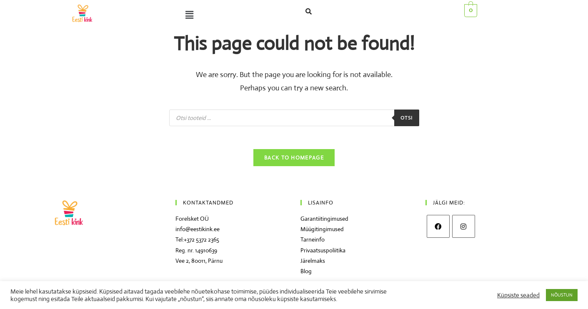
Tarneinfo (312, 242)
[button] (187, 15)
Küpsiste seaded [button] (518, 295)
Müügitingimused (322, 231)
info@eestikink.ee (197, 231)
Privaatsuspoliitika (322, 252)
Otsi (406, 118)
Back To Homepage (294, 160)
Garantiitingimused (324, 221)
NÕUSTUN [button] (562, 295)
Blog (306, 273)
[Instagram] (463, 228)
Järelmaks (312, 263)
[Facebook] (438, 228)
